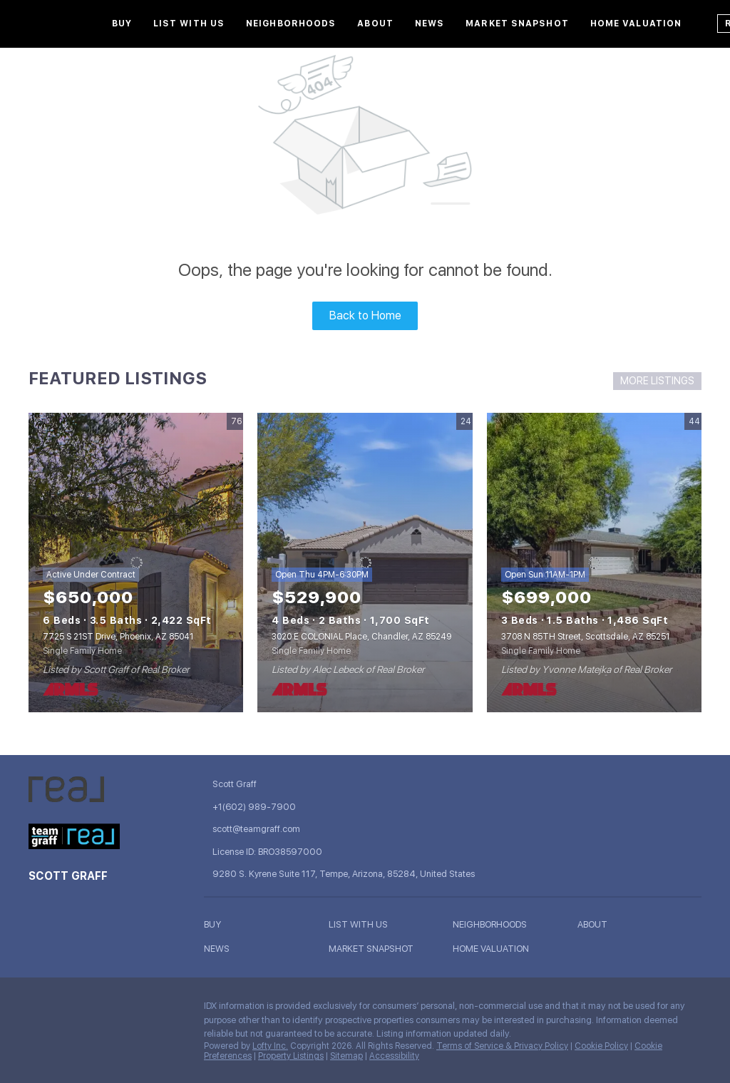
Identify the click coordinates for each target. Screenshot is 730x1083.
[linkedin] (67, 1009)
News (429, 24)
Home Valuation (636, 24)
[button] (266, 924)
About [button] (375, 24)
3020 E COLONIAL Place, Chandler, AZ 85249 (361, 637)
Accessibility (394, 1056)
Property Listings (291, 1056)
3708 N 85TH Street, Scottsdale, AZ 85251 (585, 637)
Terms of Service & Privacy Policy (502, 1046)
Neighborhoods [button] (291, 24)
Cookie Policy (601, 1046)
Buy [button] (122, 24)
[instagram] (96, 1009)
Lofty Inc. (270, 1046)
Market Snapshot (517, 24)
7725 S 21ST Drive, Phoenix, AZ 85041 (118, 637)
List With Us (189, 24)
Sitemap (346, 1056)
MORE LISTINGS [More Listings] (657, 380)
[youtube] (124, 1009)
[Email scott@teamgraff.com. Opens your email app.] (307, 828)
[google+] (153, 1009)
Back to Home (365, 315)
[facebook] (39, 1009)
